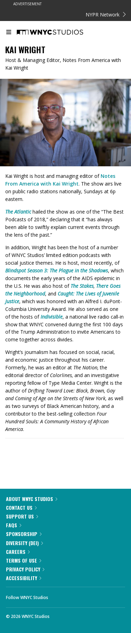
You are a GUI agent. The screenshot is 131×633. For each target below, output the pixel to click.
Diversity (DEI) (24, 543)
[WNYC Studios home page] (59, 32)
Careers (18, 551)
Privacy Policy (25, 569)
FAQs (13, 525)
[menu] (8, 32)
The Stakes (82, 286)
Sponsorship (24, 533)
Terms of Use (23, 560)
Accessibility (23, 578)
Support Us (22, 516)
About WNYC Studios (31, 498)
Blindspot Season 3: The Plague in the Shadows (56, 270)
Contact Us (21, 507)
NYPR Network (106, 14)
